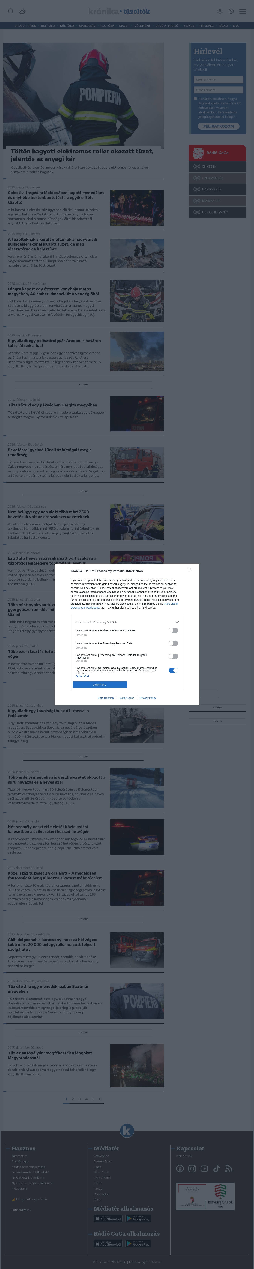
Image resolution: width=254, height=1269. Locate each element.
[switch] (173, 630)
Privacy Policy (148, 697)
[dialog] (127, 634)
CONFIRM (100, 684)
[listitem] (127, 622)
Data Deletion (106, 697)
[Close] (191, 571)
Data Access (127, 697)
